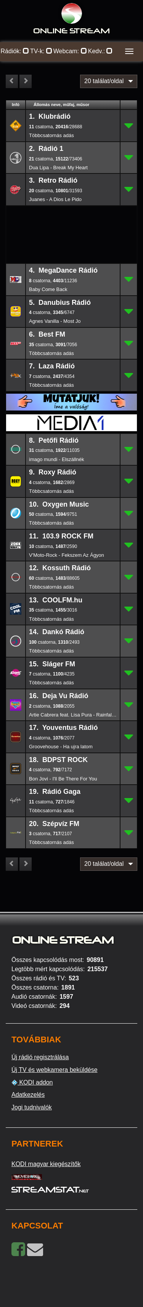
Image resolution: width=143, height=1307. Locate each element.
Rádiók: (15, 51)
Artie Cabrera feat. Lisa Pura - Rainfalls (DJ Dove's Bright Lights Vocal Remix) (73, 715)
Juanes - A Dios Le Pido (55, 199)
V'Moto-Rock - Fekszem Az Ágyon (66, 555)
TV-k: (41, 51)
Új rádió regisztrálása (40, 1057)
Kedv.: (100, 51)
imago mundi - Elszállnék (56, 459)
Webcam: (70, 51)
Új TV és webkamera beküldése (54, 1070)
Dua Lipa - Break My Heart (58, 167)
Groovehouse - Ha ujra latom (61, 746)
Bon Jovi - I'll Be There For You (63, 779)
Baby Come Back (48, 289)
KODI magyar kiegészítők (45, 1164)
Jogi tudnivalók (31, 1107)
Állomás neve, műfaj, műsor (61, 104)
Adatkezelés (28, 1094)
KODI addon (32, 1082)
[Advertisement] (71, 218)
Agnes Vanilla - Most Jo (55, 321)
